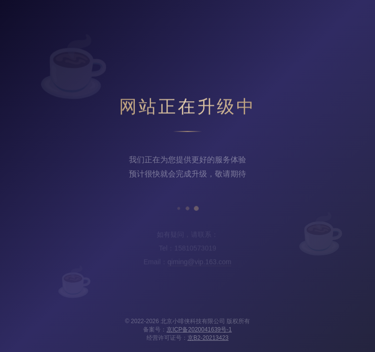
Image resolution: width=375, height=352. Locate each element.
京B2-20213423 (208, 337)
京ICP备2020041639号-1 (199, 329)
